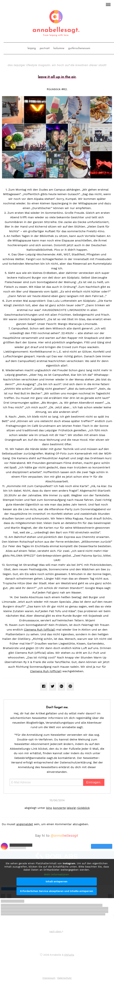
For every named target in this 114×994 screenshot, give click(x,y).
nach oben (56, 931)
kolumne (58, 48)
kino (49, 808)
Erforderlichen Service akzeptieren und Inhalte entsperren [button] (56, 891)
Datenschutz (64, 978)
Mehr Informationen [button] (56, 874)
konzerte (59, 808)
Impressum (48, 978)
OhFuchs (69, 954)
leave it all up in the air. (57, 77)
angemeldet (24, 824)
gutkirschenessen (79, 48)
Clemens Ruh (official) (39, 629)
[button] (108, 4)
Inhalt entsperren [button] (56, 881)
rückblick (83, 808)
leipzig (32, 48)
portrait (45, 48)
